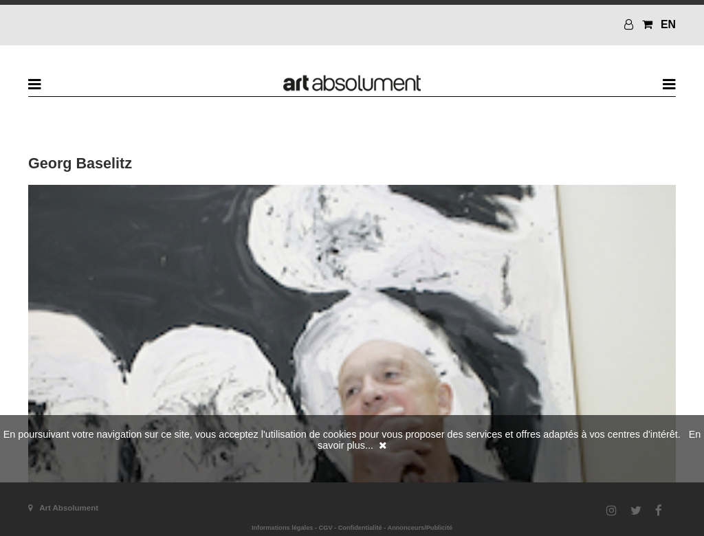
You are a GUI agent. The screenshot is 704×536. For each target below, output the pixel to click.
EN (668, 24)
